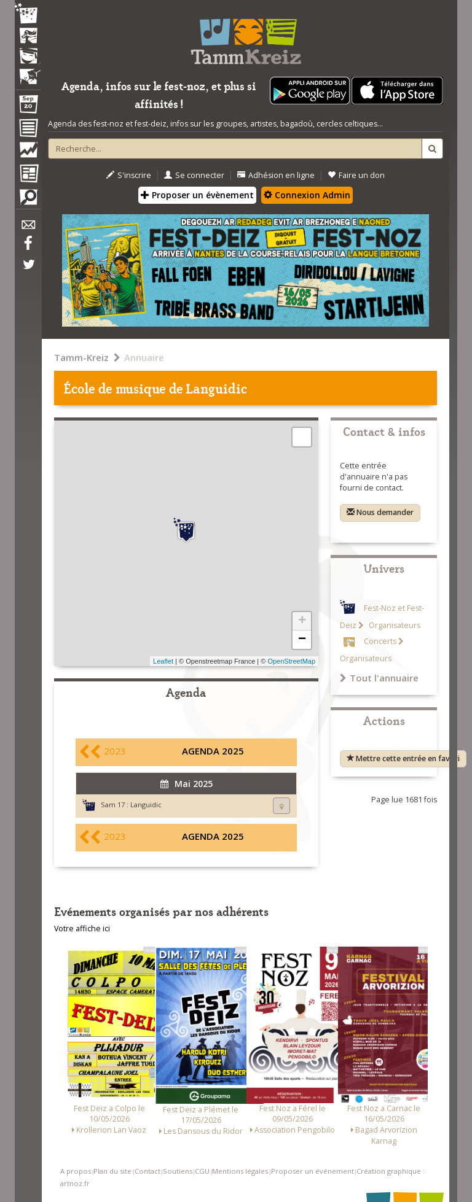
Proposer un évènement (197, 195)
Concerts (380, 641)
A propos (75, 1171)
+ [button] (302, 621)
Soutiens (177, 1171)
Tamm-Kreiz (81, 357)
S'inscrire (128, 175)
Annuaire (144, 357)
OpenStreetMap (291, 661)
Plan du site (112, 1171)
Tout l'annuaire (379, 678)
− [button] (302, 639)
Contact (147, 1171)
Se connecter (194, 175)
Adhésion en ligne (276, 175)
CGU (202, 1171)
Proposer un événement (312, 1171)
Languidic (146, 804)
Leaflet (163, 661)
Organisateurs (393, 625)
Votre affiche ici (82, 928)
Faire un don (356, 175)
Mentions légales (240, 1171)
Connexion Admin (307, 195)
